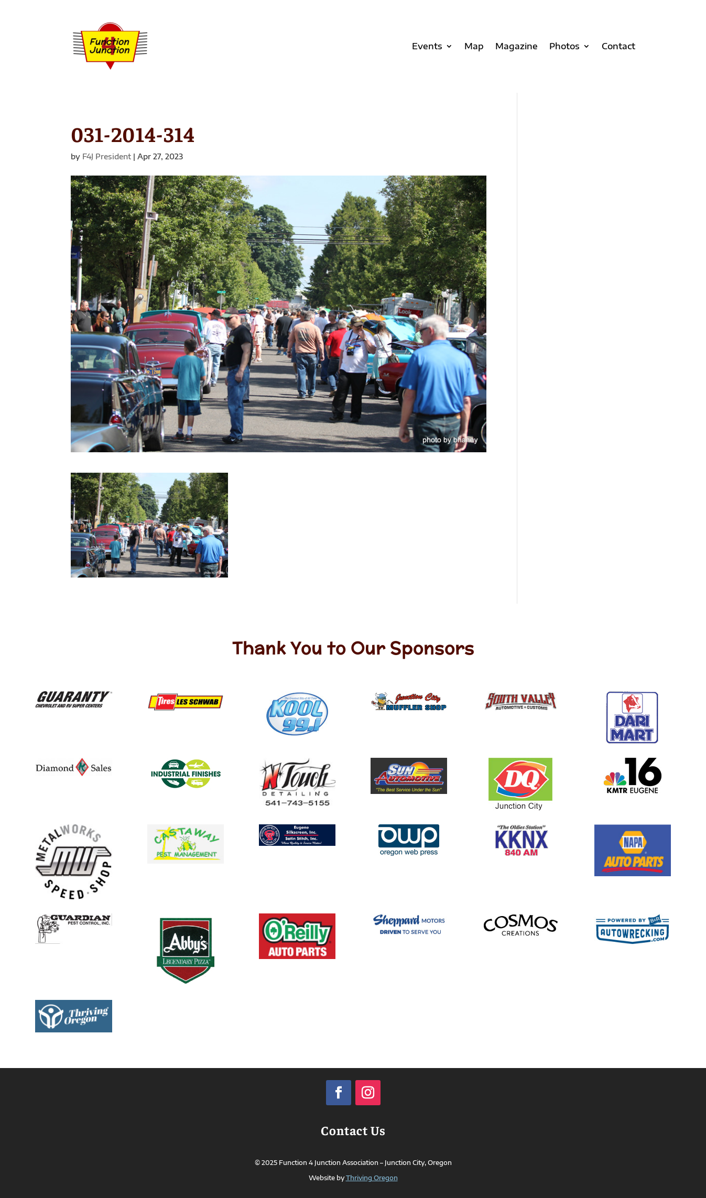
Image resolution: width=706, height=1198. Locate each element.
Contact (618, 46)
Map (474, 46)
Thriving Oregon (372, 1178)
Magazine (516, 46)
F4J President (106, 156)
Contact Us (353, 1130)
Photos (564, 46)
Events (427, 46)
